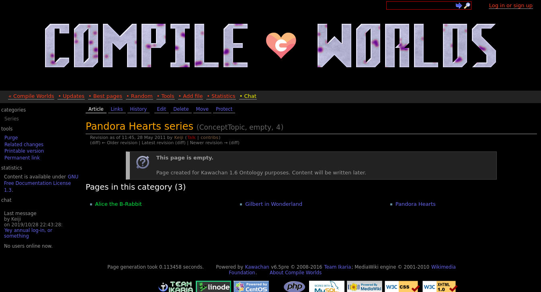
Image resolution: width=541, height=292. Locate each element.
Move (202, 109)
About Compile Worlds (296, 272)
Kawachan (257, 267)
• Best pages (105, 96)
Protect (224, 109)
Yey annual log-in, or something (28, 233)
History (138, 109)
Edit (161, 109)
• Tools (165, 96)
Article (96, 109)
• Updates (71, 96)
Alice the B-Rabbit (118, 204)
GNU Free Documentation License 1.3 (41, 183)
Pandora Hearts (416, 204)
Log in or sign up (511, 5)
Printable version (24, 151)
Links (117, 109)
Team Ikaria (337, 267)
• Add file (190, 96)
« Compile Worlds (31, 96)
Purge (11, 138)
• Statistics (221, 96)
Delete (181, 109)
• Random (139, 96)
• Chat (248, 96)
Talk (191, 137)
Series (11, 119)
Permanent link (22, 158)
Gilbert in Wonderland (273, 204)
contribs (209, 137)
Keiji (178, 137)
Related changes (23, 144)
